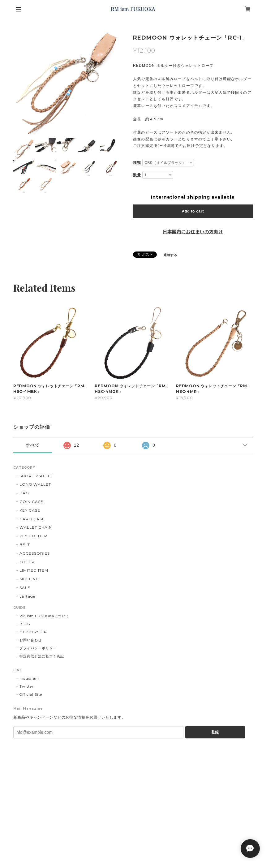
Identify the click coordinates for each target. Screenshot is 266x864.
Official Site (30, 694)
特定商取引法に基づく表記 (41, 656)
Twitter (26, 686)
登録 (215, 732)
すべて (33, 445)
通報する (170, 255)
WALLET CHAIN (35, 527)
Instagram (29, 678)
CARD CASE (32, 519)
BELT (24, 544)
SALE (24, 587)
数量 (137, 175)
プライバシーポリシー (38, 648)
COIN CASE (31, 501)
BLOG (24, 624)
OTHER (27, 562)
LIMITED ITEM (33, 570)
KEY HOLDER (33, 536)
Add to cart (193, 211)
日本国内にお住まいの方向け (193, 231)
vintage (27, 596)
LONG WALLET (35, 484)
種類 (137, 163)
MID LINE (29, 579)
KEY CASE (29, 510)
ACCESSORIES (34, 553)
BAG (24, 493)
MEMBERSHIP (33, 632)
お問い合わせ (30, 640)
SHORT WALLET (36, 476)
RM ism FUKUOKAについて (44, 616)
